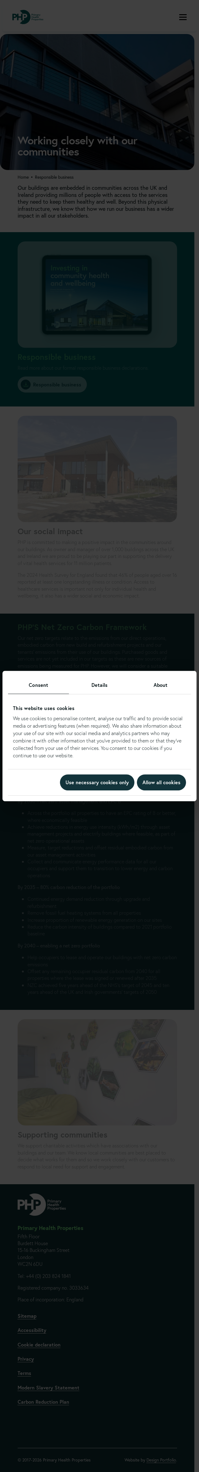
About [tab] (161, 685)
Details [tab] (99, 685)
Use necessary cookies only (97, 782)
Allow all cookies (161, 782)
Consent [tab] (38, 685)
